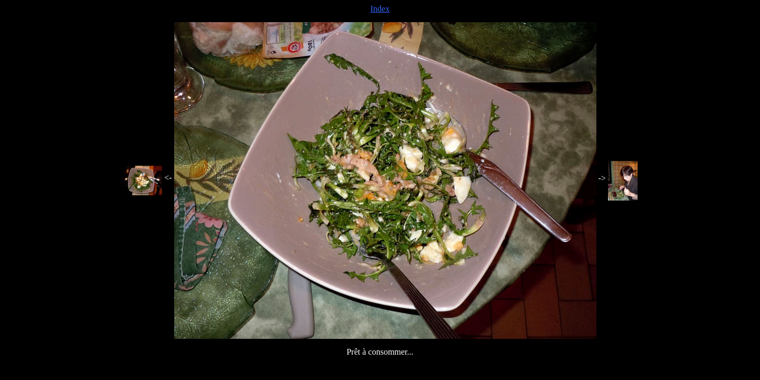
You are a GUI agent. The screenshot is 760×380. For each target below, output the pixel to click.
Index (380, 8)
